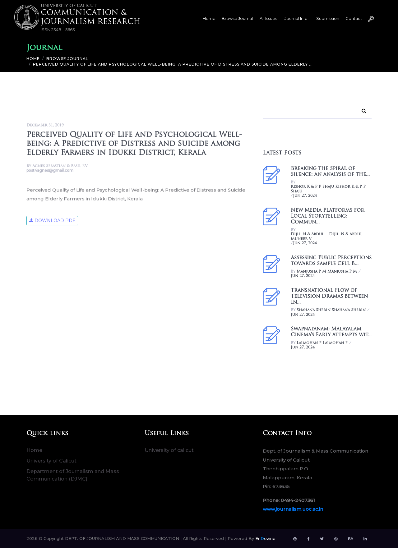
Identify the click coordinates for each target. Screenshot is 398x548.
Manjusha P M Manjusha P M (327, 272)
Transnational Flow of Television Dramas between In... (329, 296)
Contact (353, 18)
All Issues (268, 18)
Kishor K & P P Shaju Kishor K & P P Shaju (328, 189)
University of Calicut (51, 461)
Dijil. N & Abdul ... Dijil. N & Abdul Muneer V (326, 237)
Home (209, 18)
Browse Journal (237, 18)
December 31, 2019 (45, 126)
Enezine (265, 538)
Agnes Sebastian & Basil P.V (60, 166)
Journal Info (296, 18)
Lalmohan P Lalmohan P (322, 343)
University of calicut (169, 450)
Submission (327, 18)
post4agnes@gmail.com (49, 171)
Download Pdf (52, 221)
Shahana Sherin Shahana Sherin (331, 310)
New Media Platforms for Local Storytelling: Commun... (327, 216)
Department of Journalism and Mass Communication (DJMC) (72, 475)
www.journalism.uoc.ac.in (293, 509)
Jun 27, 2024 (305, 196)
